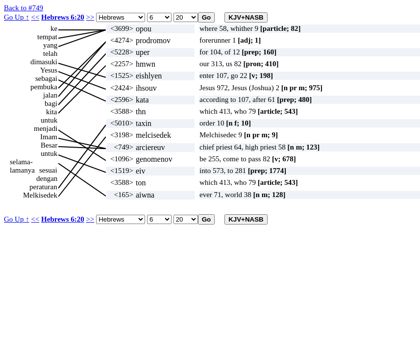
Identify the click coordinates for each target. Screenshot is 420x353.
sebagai (46, 78)
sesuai (48, 170)
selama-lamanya (22, 162)
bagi (51, 103)
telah (50, 53)
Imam (48, 137)
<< (35, 17)
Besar (49, 145)
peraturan (43, 187)
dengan (46, 178)
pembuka (43, 87)
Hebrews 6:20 (62, 17)
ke (53, 28)
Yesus (48, 70)
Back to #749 (23, 8)
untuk (49, 120)
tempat (47, 37)
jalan (50, 95)
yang (50, 45)
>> (90, 17)
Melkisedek (40, 195)
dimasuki (43, 62)
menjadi (45, 128)
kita (51, 112)
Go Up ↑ (16, 17)
